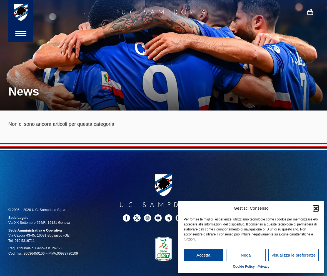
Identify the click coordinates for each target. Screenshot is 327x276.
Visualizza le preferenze (293, 255)
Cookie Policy (244, 267)
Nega (246, 255)
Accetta (203, 255)
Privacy (263, 267)
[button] (316, 208)
